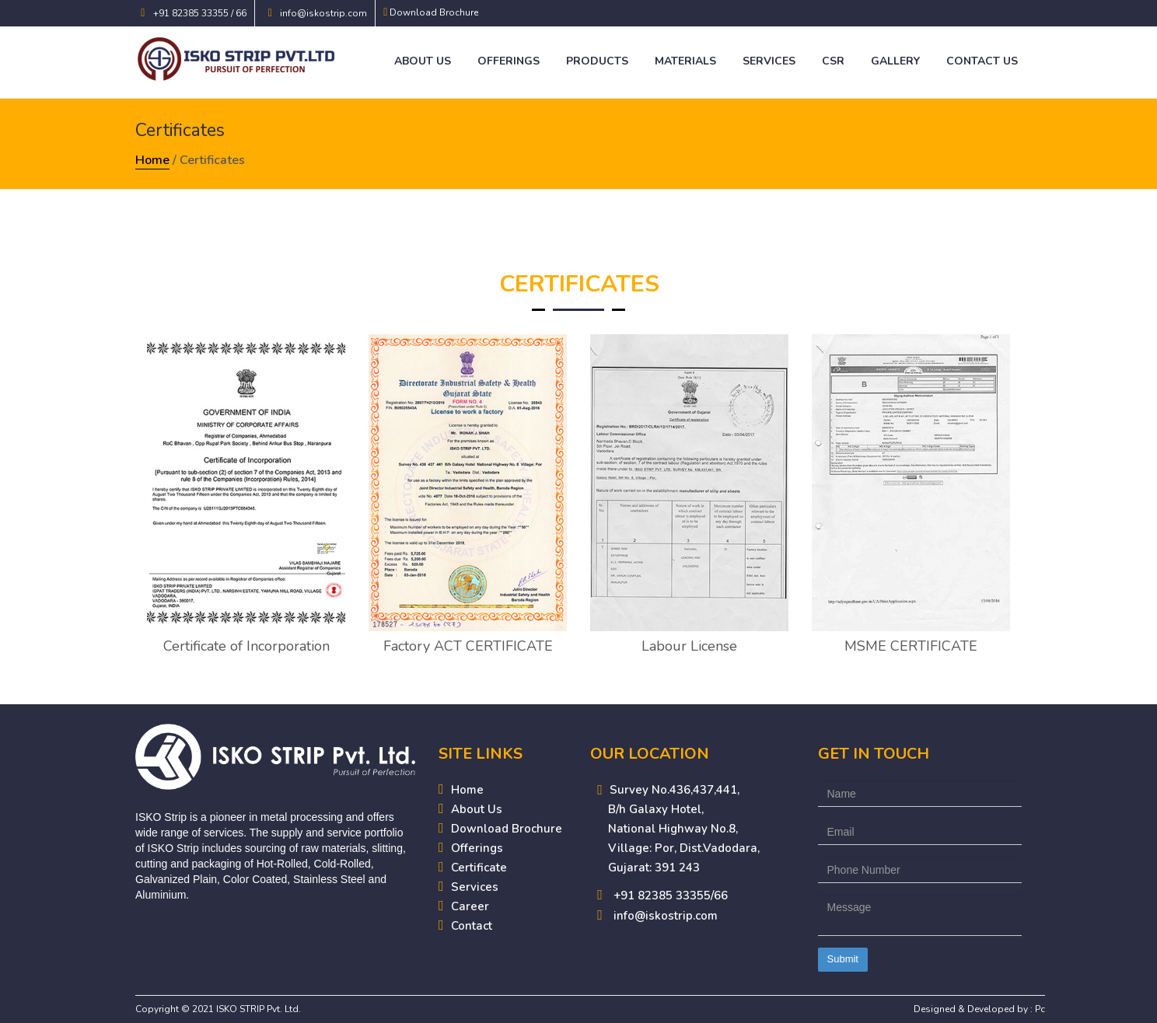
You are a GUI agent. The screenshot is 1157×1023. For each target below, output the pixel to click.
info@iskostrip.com (323, 13)
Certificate (479, 867)
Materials (685, 61)
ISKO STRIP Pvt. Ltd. (258, 1009)
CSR (833, 61)
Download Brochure (434, 12)
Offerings (508, 61)
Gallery (895, 61)
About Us (422, 61)
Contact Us (982, 61)
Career (470, 906)
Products (597, 61)
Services (769, 61)
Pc (1040, 1009)
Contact (471, 926)
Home (152, 160)
